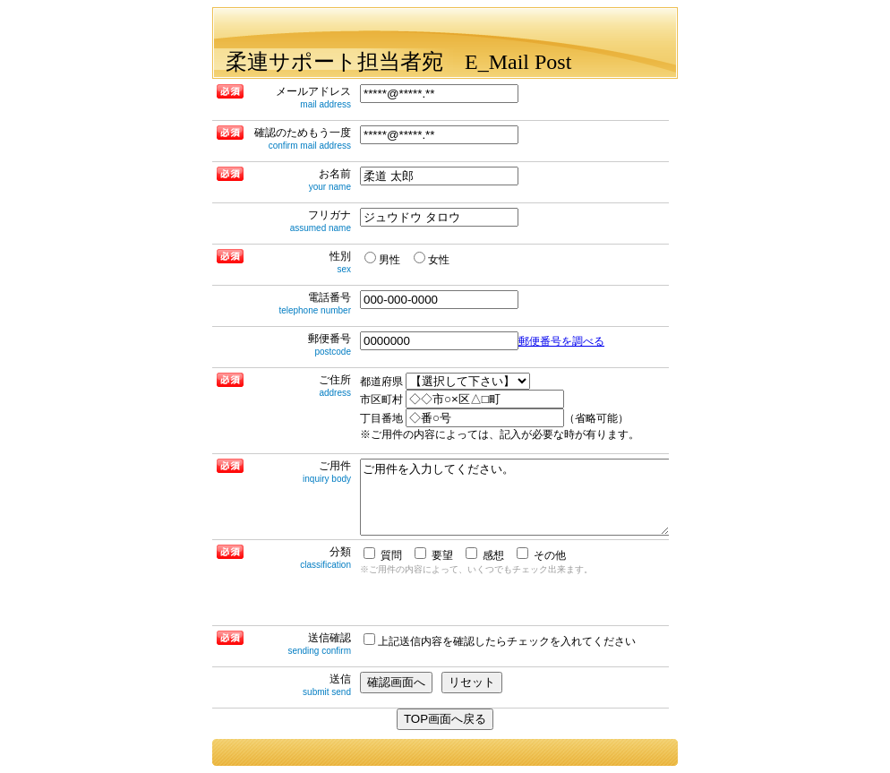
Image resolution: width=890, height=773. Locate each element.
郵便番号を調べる (561, 341)
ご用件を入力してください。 (515, 497)
